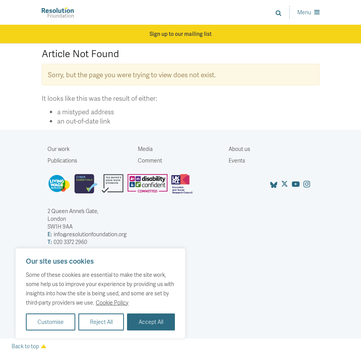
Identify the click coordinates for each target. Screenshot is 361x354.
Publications (62, 160)
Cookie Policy (112, 302)
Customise (50, 321)
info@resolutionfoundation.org (87, 234)
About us (239, 148)
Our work (58, 148)
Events (237, 160)
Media (145, 148)
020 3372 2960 (67, 242)
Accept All (151, 321)
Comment (150, 160)
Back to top (29, 346)
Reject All (101, 321)
